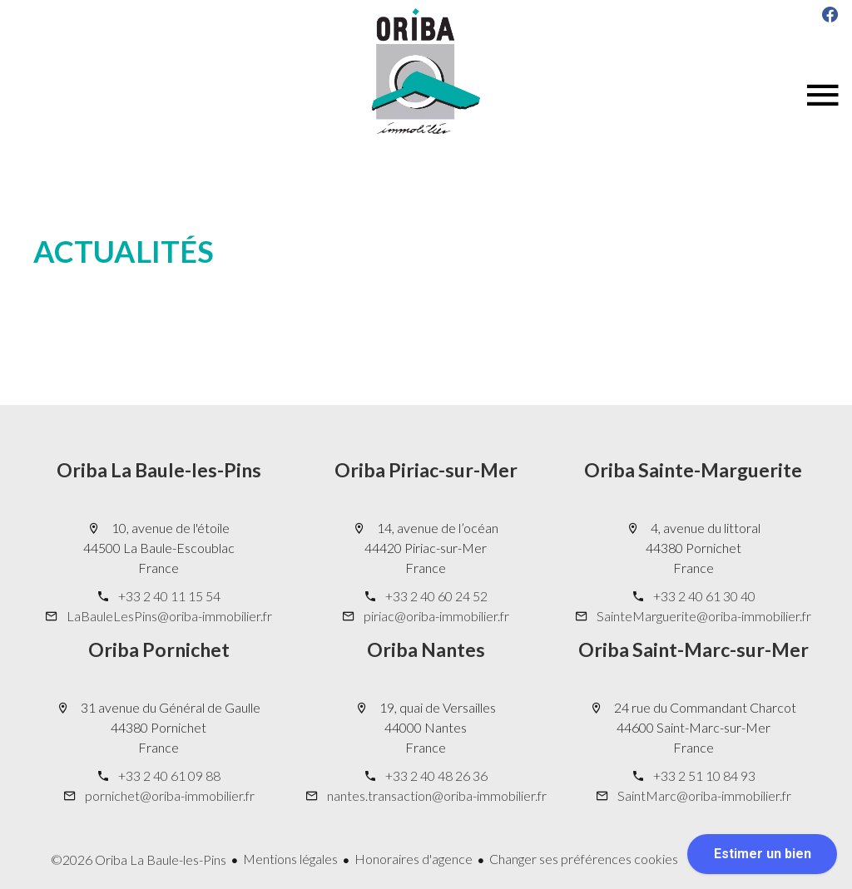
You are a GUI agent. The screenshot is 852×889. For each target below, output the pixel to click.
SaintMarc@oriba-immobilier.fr (704, 795)
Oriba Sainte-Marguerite (693, 470)
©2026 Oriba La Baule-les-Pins (138, 859)
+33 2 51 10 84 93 (704, 775)
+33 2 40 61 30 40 (704, 596)
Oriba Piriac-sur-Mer (426, 470)
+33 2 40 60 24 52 (436, 596)
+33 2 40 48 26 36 (436, 775)
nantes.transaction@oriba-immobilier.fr (437, 795)
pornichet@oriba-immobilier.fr (170, 795)
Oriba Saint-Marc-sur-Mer (693, 649)
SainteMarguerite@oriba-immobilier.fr (704, 616)
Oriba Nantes (426, 649)
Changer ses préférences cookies (583, 859)
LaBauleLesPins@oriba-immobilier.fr (169, 616)
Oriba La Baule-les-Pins (159, 470)
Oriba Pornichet (159, 649)
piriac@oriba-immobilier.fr (436, 616)
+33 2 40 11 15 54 (169, 596)
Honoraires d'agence (413, 859)
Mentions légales (290, 859)
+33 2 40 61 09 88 (169, 775)
